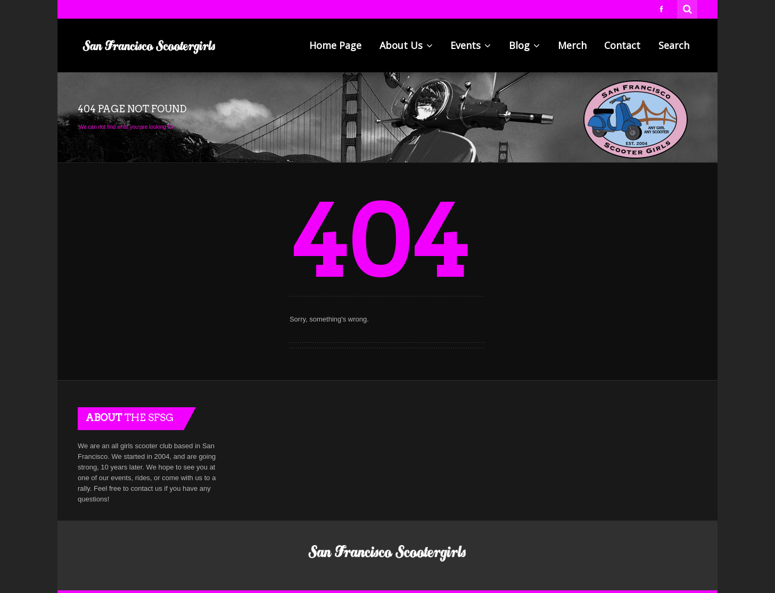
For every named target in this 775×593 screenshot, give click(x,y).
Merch (572, 45)
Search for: (688, 8)
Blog (524, 45)
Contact (622, 45)
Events (470, 45)
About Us (406, 45)
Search (673, 45)
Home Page (335, 45)
